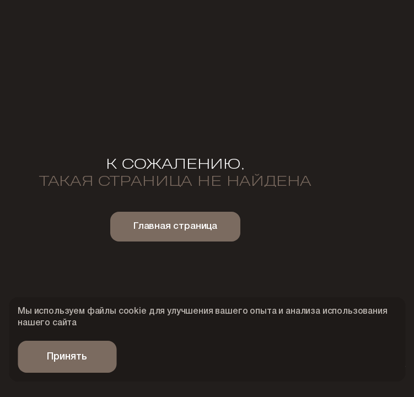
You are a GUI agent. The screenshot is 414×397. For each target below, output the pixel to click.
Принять (67, 356)
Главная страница (175, 226)
